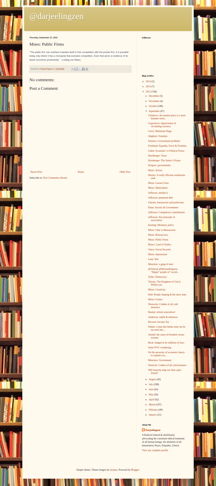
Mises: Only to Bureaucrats (162, 230)
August (153, 379)
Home (81, 172)
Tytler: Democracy (157, 277)
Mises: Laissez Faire (158, 183)
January (153, 414)
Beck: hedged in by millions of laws (166, 342)
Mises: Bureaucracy (158, 235)
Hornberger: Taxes (157, 155)
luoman (113, 469)
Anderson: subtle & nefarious (163, 317)
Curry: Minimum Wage (160, 131)
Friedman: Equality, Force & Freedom (167, 145)
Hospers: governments (159, 165)
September (154, 111)
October (153, 106)
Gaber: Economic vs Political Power (166, 150)
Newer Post (36, 172)
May (151, 394)
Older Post (125, 172)
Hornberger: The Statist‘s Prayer (164, 160)
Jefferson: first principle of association (161, 219)
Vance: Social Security (159, 249)
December (154, 96)
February (153, 409)
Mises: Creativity (156, 289)
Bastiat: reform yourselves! (161, 312)
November (154, 101)
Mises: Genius (155, 299)
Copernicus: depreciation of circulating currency (162, 125)
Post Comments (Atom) (55, 177)
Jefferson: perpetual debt (160, 197)
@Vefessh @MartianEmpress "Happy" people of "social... (163, 270)
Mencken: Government (159, 360)
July (151, 384)
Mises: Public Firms (158, 239)
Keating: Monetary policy (161, 225)
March (152, 404)
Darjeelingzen (152, 430)
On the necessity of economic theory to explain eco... (166, 354)
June (151, 389)
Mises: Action (155, 170)
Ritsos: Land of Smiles (159, 244)
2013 (149, 86)
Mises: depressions (157, 254)
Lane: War (153, 259)
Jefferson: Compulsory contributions (166, 212)
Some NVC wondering (159, 347)
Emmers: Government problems (164, 141)
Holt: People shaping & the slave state (167, 294)
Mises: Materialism (158, 187)
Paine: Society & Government (163, 207)
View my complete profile (155, 450)
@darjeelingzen (56, 16)
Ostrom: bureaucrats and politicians (166, 202)
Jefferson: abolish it (158, 193)
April (152, 399)
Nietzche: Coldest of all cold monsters (167, 365)
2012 (149, 91)
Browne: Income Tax (158, 322)
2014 (149, 81)
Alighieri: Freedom (157, 136)
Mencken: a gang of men (160, 264)
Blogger (135, 469)
